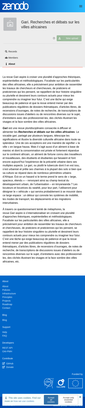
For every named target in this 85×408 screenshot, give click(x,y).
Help (4, 332)
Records (11, 51)
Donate (8, 367)
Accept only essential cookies (68, 399)
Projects (6, 300)
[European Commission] (75, 387)
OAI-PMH (7, 351)
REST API (7, 348)
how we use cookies (24, 401)
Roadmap (7, 304)
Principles (7, 297)
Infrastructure (9, 293)
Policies (6, 290)
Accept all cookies (51, 399)
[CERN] (49, 387)
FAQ (4, 335)
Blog (4, 320)
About (10, 64)
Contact (6, 308)
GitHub (7, 363)
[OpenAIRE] (61, 387)
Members (11, 57)
